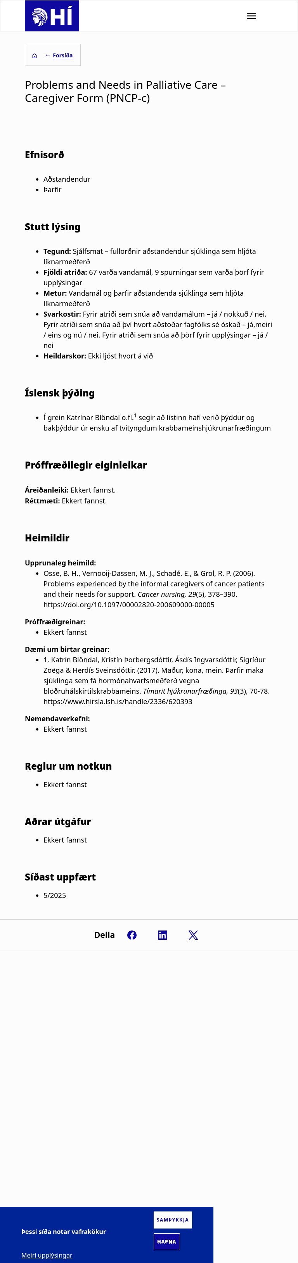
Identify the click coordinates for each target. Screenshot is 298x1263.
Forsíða (63, 55)
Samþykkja (173, 1219)
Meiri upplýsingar (47, 1255)
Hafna (167, 1241)
